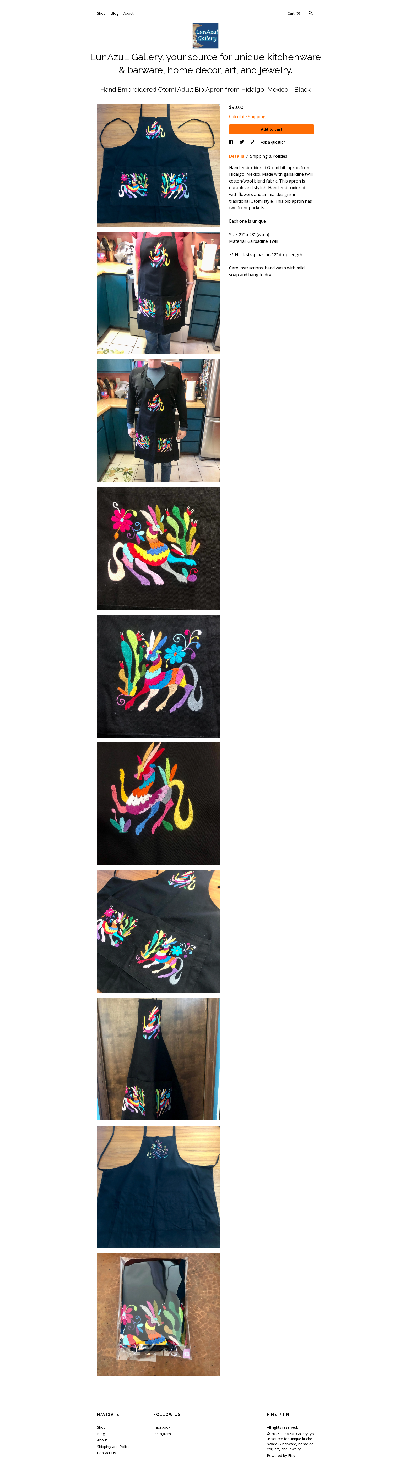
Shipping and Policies (114, 1446)
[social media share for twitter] (242, 142)
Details (237, 156)
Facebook (162, 1427)
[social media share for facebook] (231, 142)
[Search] (311, 13)
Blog (114, 13)
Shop (101, 13)
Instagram (162, 1433)
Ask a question (273, 142)
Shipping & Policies (268, 156)
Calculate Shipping (247, 116)
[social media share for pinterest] (253, 142)
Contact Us (106, 1452)
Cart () (294, 13)
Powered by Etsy (281, 1455)
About (128, 13)
